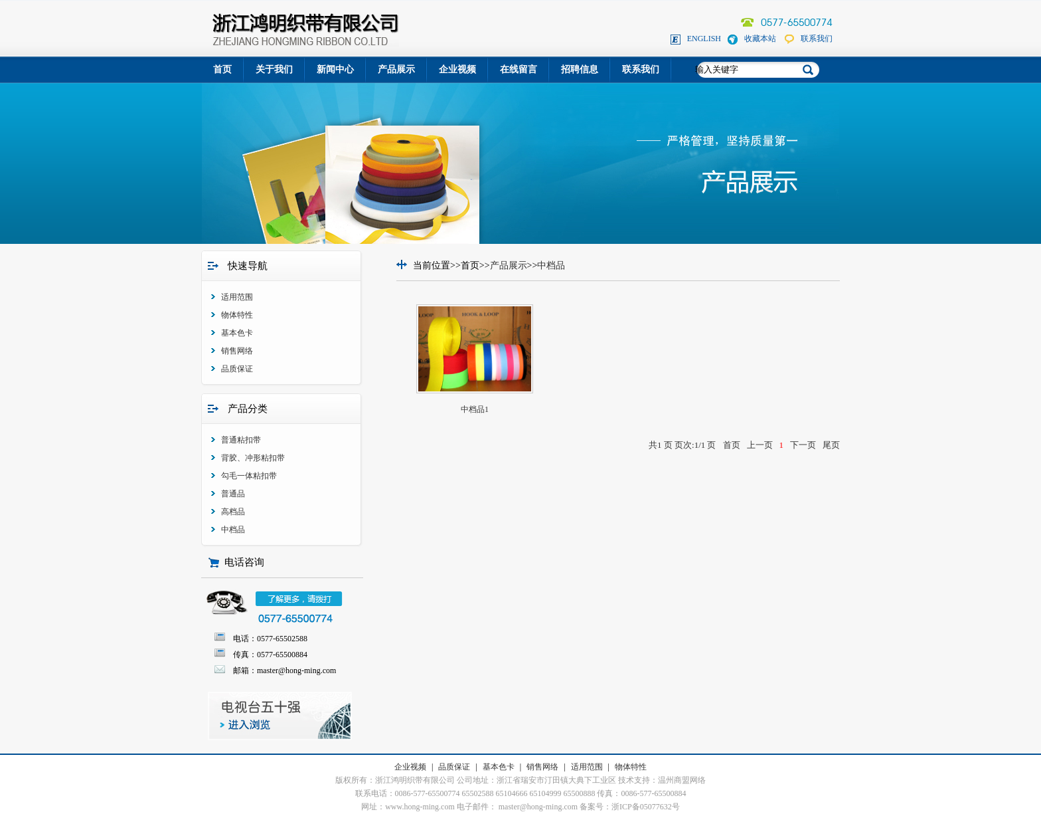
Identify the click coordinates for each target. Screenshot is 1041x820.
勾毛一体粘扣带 (249, 475)
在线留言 (518, 69)
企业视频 (457, 69)
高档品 (233, 511)
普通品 (233, 493)
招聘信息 (579, 69)
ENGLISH (704, 38)
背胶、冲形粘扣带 (253, 457)
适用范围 (237, 297)
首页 (222, 69)
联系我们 (817, 38)
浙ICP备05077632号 (645, 806)
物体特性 (237, 315)
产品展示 (396, 69)
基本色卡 (237, 333)
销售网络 (237, 351)
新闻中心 (335, 69)
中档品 (233, 529)
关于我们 (274, 69)
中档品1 (475, 409)
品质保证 (237, 368)
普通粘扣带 (241, 440)
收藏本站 (760, 38)
